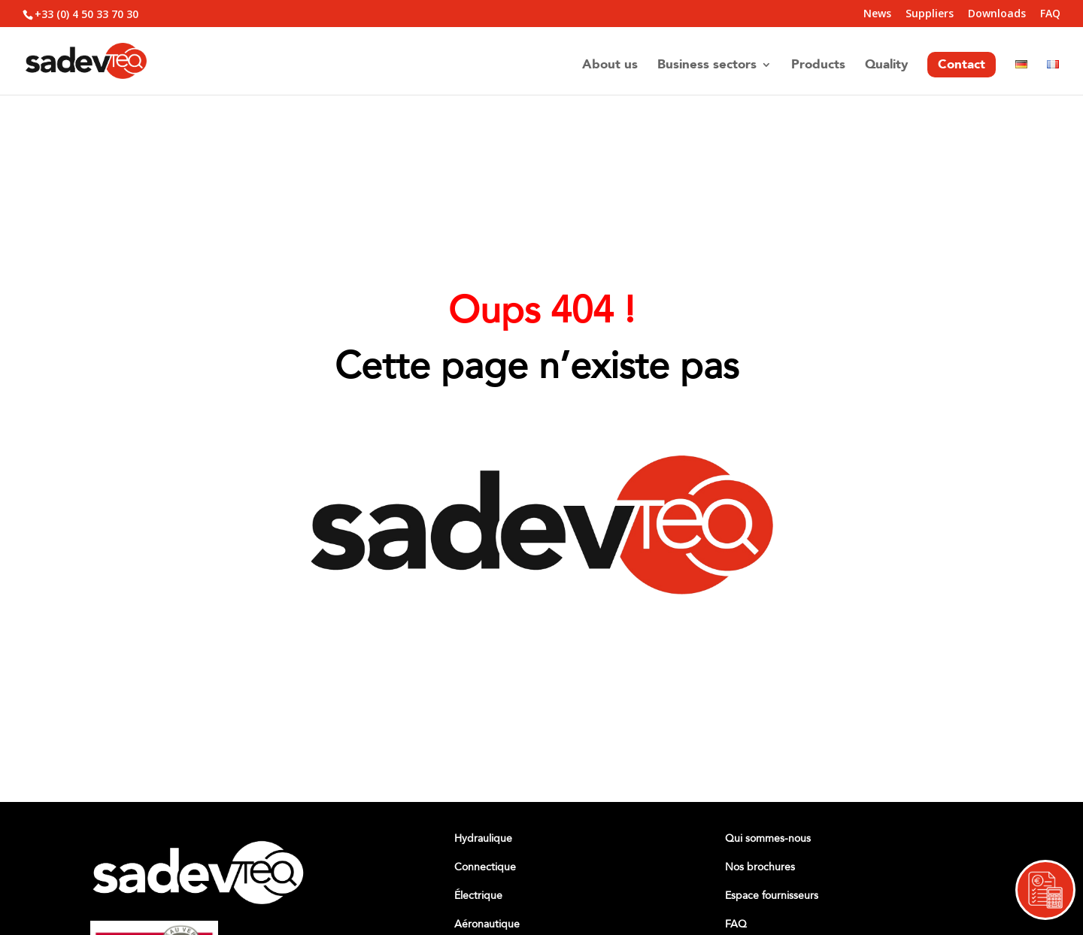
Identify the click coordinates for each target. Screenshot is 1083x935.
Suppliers (930, 14)
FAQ (1050, 14)
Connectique (485, 867)
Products (818, 66)
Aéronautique (487, 924)
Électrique (478, 895)
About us (610, 66)
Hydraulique (483, 838)
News (877, 14)
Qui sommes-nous (768, 838)
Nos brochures (760, 867)
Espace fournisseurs (771, 895)
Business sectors (707, 66)
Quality (886, 66)
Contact (961, 64)
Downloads (997, 14)
